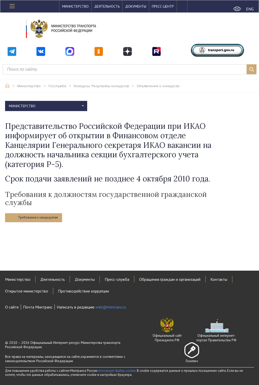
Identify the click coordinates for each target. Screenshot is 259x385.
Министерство (75, 6)
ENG (250, 9)
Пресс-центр (163, 6)
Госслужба (57, 86)
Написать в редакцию (91, 307)
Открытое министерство (26, 291)
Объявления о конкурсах (158, 86)
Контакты (218, 279)
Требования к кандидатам (38, 217)
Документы (135, 6)
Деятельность (107, 6)
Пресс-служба (117, 279)
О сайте (12, 307)
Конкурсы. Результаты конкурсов (101, 86)
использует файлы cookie (117, 370)
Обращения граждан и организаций (169, 279)
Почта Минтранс (37, 307)
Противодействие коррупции (83, 291)
